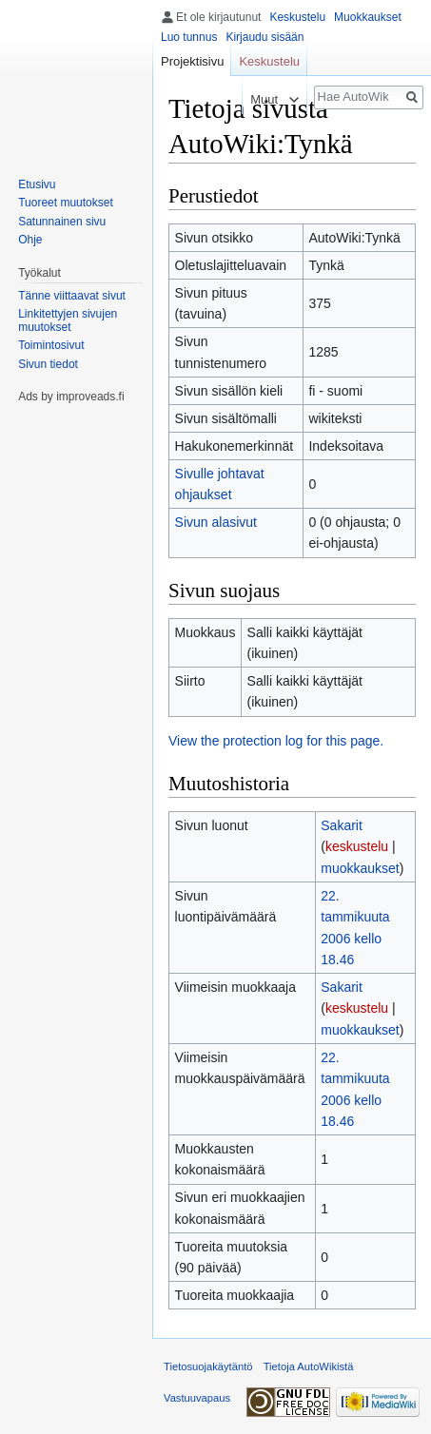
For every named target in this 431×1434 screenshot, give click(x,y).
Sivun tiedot (48, 364)
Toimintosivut (51, 345)
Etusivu (36, 184)
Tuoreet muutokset (65, 202)
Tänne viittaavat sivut (72, 295)
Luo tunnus (189, 37)
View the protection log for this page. (275, 740)
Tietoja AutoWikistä (309, 1366)
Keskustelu (297, 17)
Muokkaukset (368, 17)
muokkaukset (360, 868)
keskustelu (356, 846)
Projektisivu (192, 61)
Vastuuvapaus (197, 1398)
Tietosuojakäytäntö (208, 1366)
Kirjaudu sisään (264, 37)
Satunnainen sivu (62, 221)
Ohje (30, 239)
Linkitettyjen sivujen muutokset (67, 320)
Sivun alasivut (216, 522)
